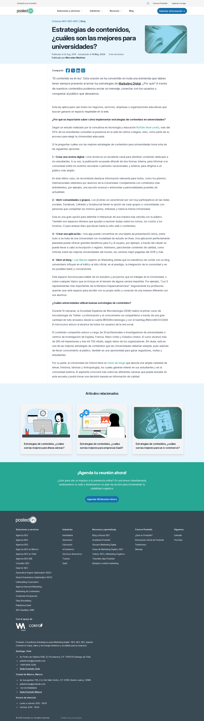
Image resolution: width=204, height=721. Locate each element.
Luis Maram (81, 259)
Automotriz (67, 540)
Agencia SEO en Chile (26, 554)
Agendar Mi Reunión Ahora (102, 499)
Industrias (96, 10)
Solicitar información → (172, 11)
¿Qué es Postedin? (144, 535)
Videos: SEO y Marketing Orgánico (108, 554)
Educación (67, 544)
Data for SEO (22, 568)
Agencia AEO (22, 540)
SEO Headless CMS (25, 610)
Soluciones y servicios (70, 10)
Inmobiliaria (67, 535)
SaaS (64, 563)
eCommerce (68, 549)
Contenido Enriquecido (26, 596)
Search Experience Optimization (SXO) (34, 577)
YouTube (178, 540)
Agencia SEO (22, 535)
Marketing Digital (130, 83)
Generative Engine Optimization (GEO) (33, 572)
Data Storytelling (23, 600)
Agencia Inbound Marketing (29, 586)
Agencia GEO (22, 544)
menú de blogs (116, 362)
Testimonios (140, 544)
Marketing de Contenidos (28, 591)
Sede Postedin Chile (30, 669)
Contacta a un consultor (27, 3)
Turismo (66, 558)
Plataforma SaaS (23, 605)
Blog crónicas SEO (101, 535)
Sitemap (139, 549)
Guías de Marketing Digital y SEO (107, 549)
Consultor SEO (22, 563)
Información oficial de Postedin (149, 540)
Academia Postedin (101, 540)
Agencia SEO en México (27, 549)
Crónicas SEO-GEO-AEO (65, 21)
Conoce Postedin (160, 3)
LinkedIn (178, 535)
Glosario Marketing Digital (104, 544)
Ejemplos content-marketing (105, 563)
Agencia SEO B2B (24, 558)
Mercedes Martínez (75, 57)
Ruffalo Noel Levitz (147, 127)
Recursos (116, 10)
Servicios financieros (72, 554)
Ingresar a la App (179, 3)
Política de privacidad (71, 718)
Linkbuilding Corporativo (27, 582)
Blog (131, 11)
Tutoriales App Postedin (103, 558)
